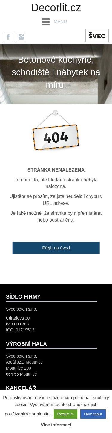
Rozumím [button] (65, 414)
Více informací (56, 424)
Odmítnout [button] (93, 414)
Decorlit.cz (56, 7)
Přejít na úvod (56, 247)
